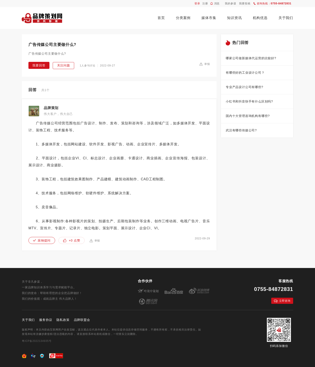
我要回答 (38, 65)
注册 (205, 3)
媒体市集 (208, 18)
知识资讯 (234, 18)
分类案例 (183, 18)
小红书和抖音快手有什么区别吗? (249, 101)
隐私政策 (62, 320)
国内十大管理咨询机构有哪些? (248, 116)
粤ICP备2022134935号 (37, 341)
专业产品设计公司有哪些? (244, 87)
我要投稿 (244, 3)
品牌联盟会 (82, 320)
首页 (161, 18)
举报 (204, 64)
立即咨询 (282, 301)
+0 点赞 (71, 240)
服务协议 (45, 320)
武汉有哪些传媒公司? (241, 130)
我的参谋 (230, 3)
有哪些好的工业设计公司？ (245, 72)
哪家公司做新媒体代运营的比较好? (251, 58)
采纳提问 (42, 240)
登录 (197, 3)
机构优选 (260, 18)
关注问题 (63, 65)
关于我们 (285, 18)
